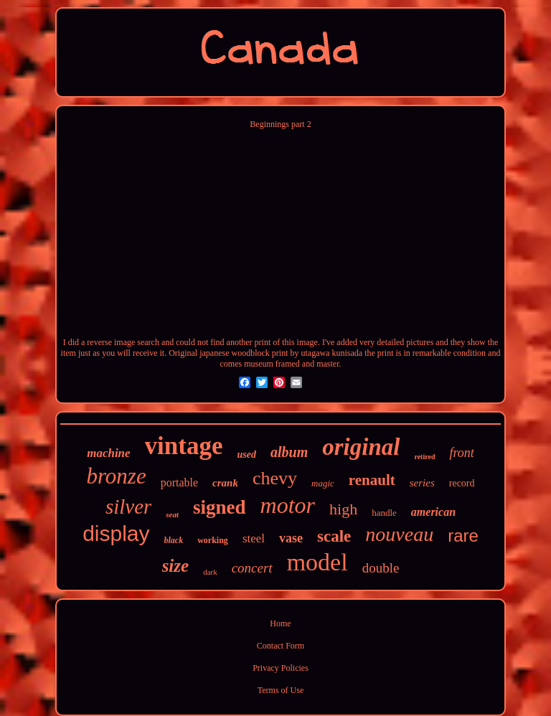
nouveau (399, 534)
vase (291, 538)
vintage (184, 446)
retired (424, 457)
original (361, 447)
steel (253, 538)
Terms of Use (280, 690)
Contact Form (280, 646)
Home (280, 623)
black (174, 540)
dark (210, 571)
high (343, 509)
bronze (116, 476)
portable (179, 482)
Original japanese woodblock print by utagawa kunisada (265, 353)
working (212, 540)
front (461, 453)
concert (252, 567)
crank (225, 483)
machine (108, 453)
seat (172, 514)
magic (322, 483)
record (462, 483)
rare (463, 535)
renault (372, 480)
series (422, 483)
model (317, 562)
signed (219, 507)
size (175, 565)
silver (128, 506)
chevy (275, 478)
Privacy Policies (281, 668)
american (433, 512)
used (246, 454)
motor (287, 505)
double (381, 567)
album (289, 452)
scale (334, 536)
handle (384, 512)
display (116, 533)
